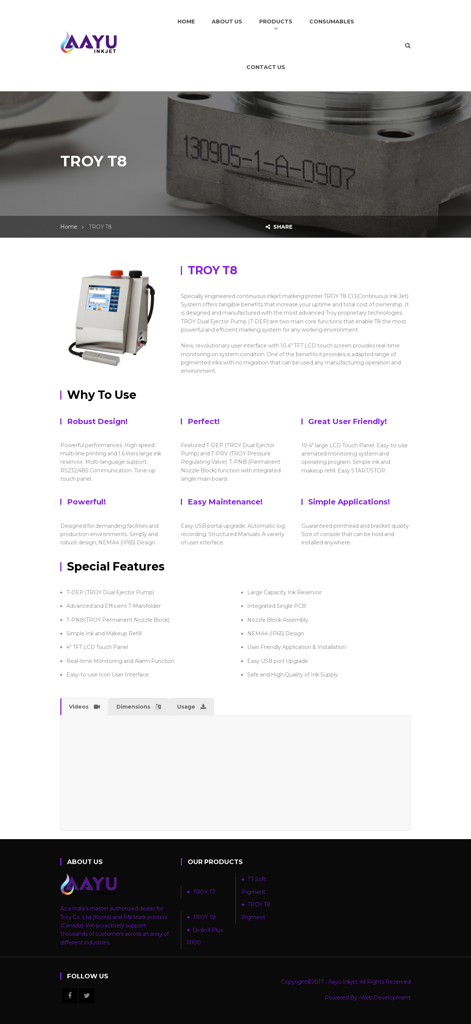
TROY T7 (204, 892)
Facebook (69, 995)
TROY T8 (204, 917)
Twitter (86, 995)
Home (68, 226)
